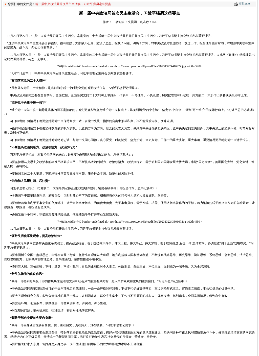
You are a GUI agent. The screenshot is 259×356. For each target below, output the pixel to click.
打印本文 (245, 4)
